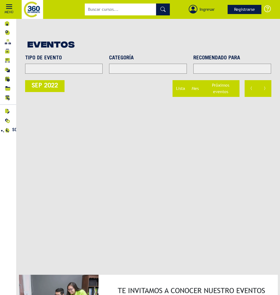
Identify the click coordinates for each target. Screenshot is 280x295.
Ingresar (207, 9)
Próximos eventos (220, 88)
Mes (195, 88)
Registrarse (244, 9)
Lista (180, 88)
